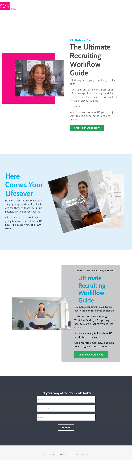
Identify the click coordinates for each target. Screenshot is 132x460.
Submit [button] (66, 427)
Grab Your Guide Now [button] (87, 127)
